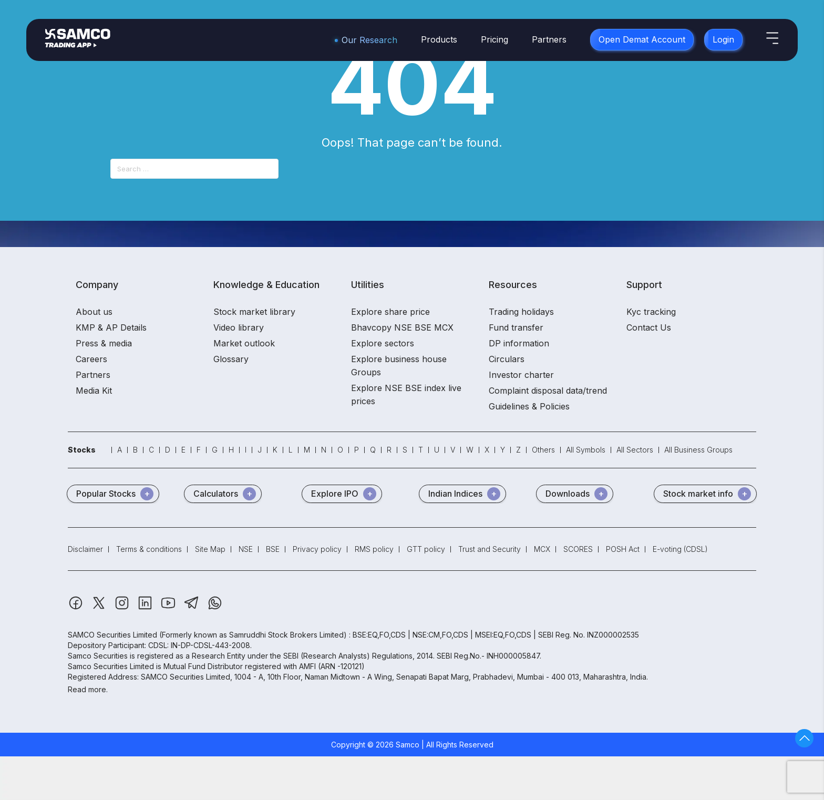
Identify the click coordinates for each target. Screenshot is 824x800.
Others (543, 449)
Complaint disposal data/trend (548, 390)
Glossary (231, 359)
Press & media (104, 343)
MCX (542, 549)
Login (723, 39)
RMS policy (374, 549)
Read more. (88, 689)
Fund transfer (516, 327)
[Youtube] (169, 608)
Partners (549, 39)
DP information (519, 343)
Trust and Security (489, 549)
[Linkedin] (146, 608)
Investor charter (521, 375)
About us (94, 311)
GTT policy (426, 549)
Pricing (494, 39)
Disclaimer (85, 549)
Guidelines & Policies (529, 406)
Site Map (210, 549)
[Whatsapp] (215, 608)
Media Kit (94, 390)
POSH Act (623, 549)
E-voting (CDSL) (680, 549)
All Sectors (634, 449)
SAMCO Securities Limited (112, 634)
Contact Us (648, 327)
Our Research (369, 40)
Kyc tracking (651, 311)
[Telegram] (192, 608)
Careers (91, 359)
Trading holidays (521, 311)
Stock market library (254, 311)
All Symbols (585, 449)
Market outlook (244, 343)
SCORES (578, 549)
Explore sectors (382, 343)
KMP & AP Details (111, 327)
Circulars (506, 359)
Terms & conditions (149, 549)
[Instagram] (123, 608)
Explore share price (390, 311)
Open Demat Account (642, 39)
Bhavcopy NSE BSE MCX (402, 327)
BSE (273, 549)
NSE (246, 549)
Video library (238, 327)
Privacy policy (317, 549)
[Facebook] (77, 608)
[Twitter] (100, 608)
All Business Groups (698, 449)
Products (439, 39)
